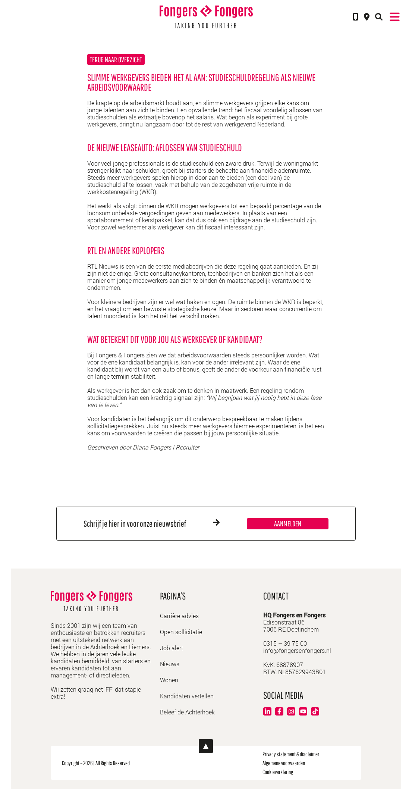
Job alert (171, 648)
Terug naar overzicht (116, 59)
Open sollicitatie (181, 632)
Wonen (169, 680)
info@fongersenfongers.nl (297, 650)
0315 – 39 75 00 (285, 643)
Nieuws (169, 664)
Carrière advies (179, 616)
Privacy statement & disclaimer (290, 754)
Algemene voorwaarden (283, 763)
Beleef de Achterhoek (187, 712)
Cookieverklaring (277, 771)
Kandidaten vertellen (187, 696)
